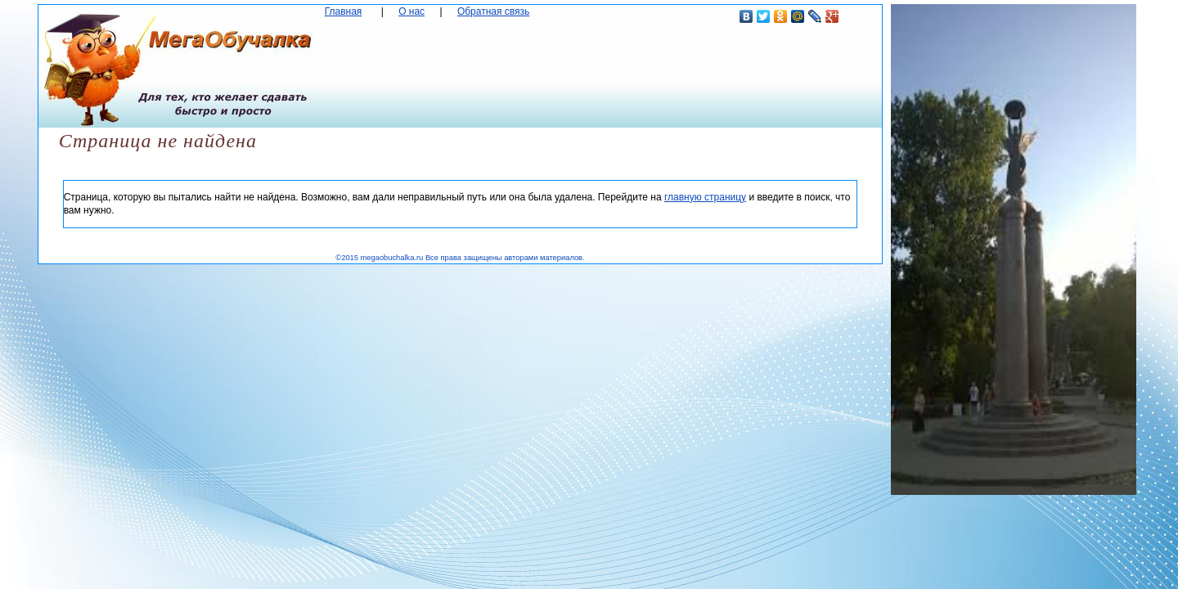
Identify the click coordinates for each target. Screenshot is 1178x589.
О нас (411, 11)
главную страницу (705, 197)
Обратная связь (493, 11)
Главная (343, 11)
